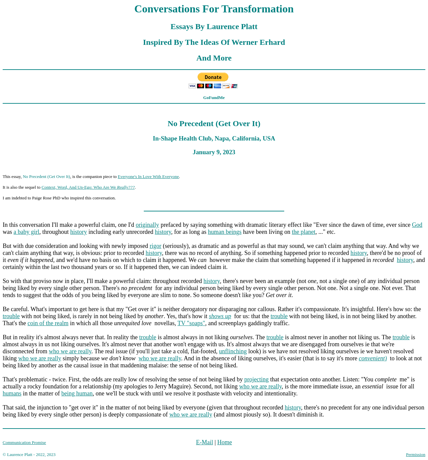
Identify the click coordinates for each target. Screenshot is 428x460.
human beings (225, 231)
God (417, 224)
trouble (11, 316)
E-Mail (204, 442)
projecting (256, 379)
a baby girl (26, 231)
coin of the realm (47, 323)
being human (76, 393)
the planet (303, 231)
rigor (155, 246)
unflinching (233, 351)
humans (12, 393)
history (78, 231)
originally (147, 224)
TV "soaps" (191, 323)
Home (224, 442)
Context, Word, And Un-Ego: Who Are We (87, 187)
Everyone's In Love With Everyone (148, 176)
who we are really (70, 351)
